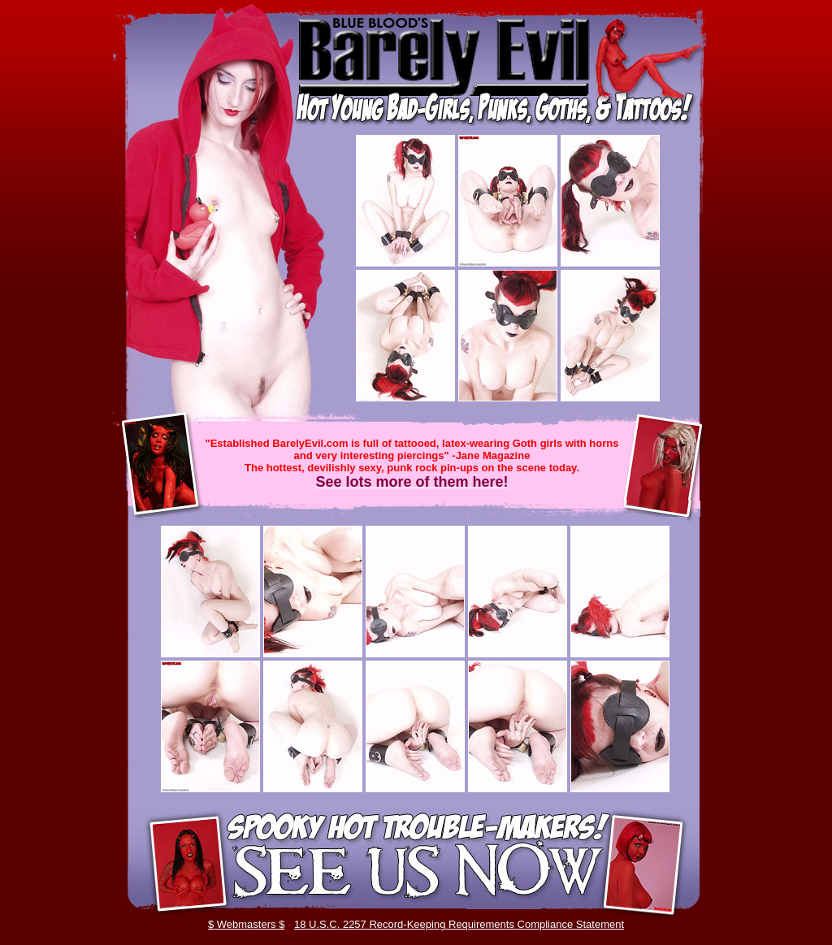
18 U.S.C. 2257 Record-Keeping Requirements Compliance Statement (459, 924)
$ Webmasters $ (246, 924)
